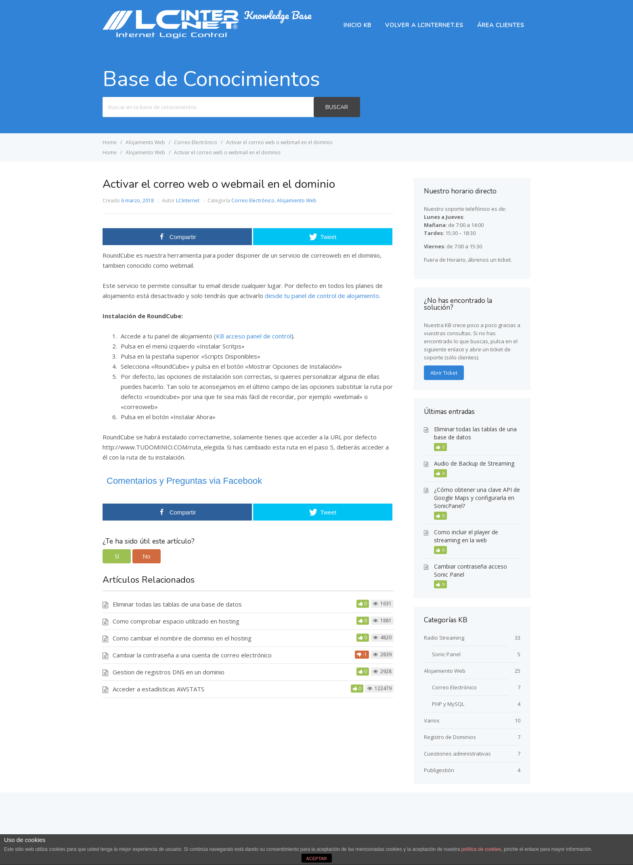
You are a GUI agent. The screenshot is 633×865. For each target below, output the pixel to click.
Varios (432, 720)
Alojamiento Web (296, 200)
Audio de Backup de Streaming (474, 463)
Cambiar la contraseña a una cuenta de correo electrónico (192, 655)
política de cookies (481, 849)
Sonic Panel (446, 654)
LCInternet (187, 200)
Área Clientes (500, 25)
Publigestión (439, 770)
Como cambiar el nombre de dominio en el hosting (182, 638)
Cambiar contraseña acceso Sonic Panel (470, 570)
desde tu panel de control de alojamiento (322, 296)
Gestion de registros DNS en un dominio (168, 672)
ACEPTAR (316, 858)
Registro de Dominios (450, 737)
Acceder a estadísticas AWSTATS (158, 689)
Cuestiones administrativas (457, 753)
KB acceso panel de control (253, 336)
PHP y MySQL (448, 704)
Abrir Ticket (443, 372)
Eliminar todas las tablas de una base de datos (177, 604)
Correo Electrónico (253, 200)
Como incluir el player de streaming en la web (466, 536)
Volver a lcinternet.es (424, 25)
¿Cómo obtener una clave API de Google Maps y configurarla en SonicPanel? (477, 498)
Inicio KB (357, 25)
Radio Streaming (444, 637)
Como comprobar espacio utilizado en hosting (176, 621)
